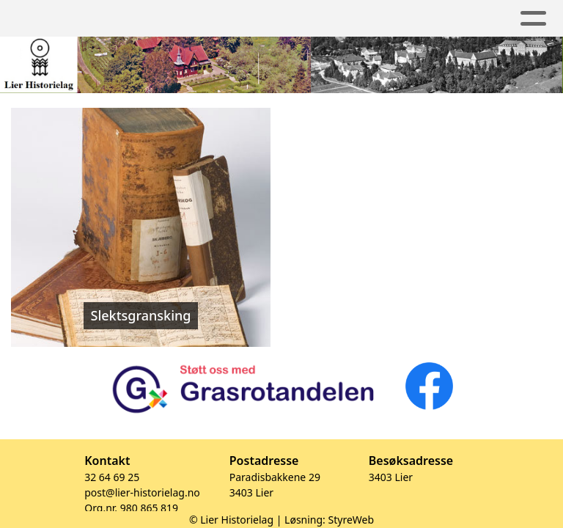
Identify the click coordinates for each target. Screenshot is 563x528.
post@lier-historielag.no (142, 492)
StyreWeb (351, 520)
